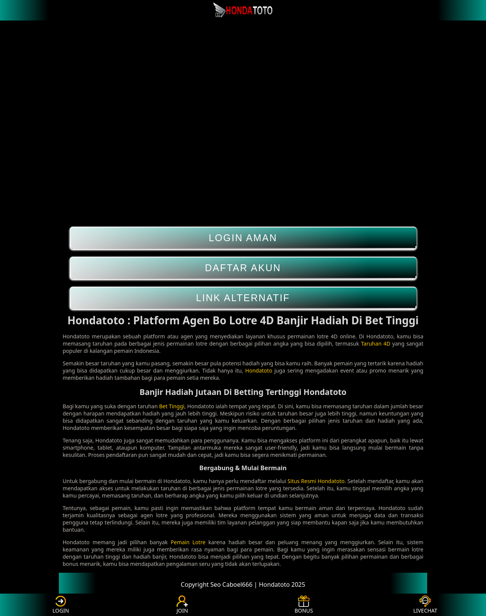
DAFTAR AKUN (243, 268)
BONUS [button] (304, 604)
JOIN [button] (182, 604)
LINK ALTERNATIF (243, 298)
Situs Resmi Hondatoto (315, 481)
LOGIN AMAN (243, 238)
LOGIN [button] (60, 604)
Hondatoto (258, 370)
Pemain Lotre (188, 542)
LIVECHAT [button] (425, 604)
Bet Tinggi (172, 406)
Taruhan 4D (375, 343)
